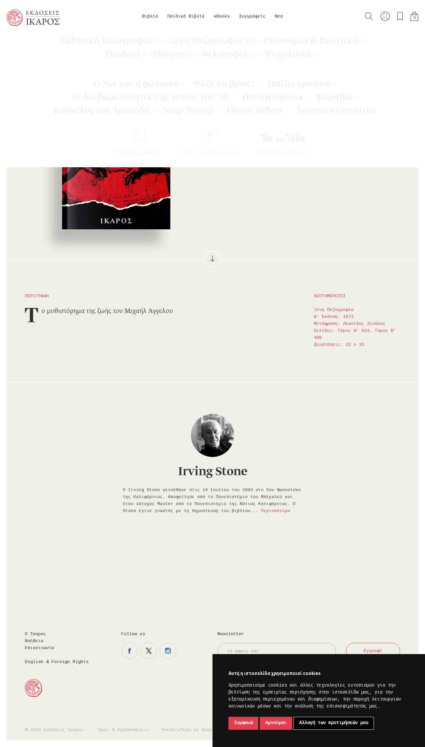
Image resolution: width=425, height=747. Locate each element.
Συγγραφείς (252, 16)
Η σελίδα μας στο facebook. (129, 650)
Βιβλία (150, 16)
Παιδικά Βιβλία (186, 16)
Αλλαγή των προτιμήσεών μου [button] (333, 723)
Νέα (279, 16)
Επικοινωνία (39, 648)
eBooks (222, 16)
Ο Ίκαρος (35, 634)
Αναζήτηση (369, 16)
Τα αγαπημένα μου (400, 16)
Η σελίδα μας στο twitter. (148, 650)
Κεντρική (22, 43)
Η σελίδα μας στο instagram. (168, 650)
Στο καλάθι (252, 136)
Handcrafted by (189, 730)
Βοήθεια (34, 641)
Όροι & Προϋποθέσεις (124, 730)
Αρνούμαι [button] (276, 723)
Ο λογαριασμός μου (385, 16)
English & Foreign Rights (57, 662)
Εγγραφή (373, 651)
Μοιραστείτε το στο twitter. (324, 136)
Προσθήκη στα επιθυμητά (285, 136)
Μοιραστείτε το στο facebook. (305, 136)
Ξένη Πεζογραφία (85, 43)
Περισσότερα (275, 511)
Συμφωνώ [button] (243, 723)
